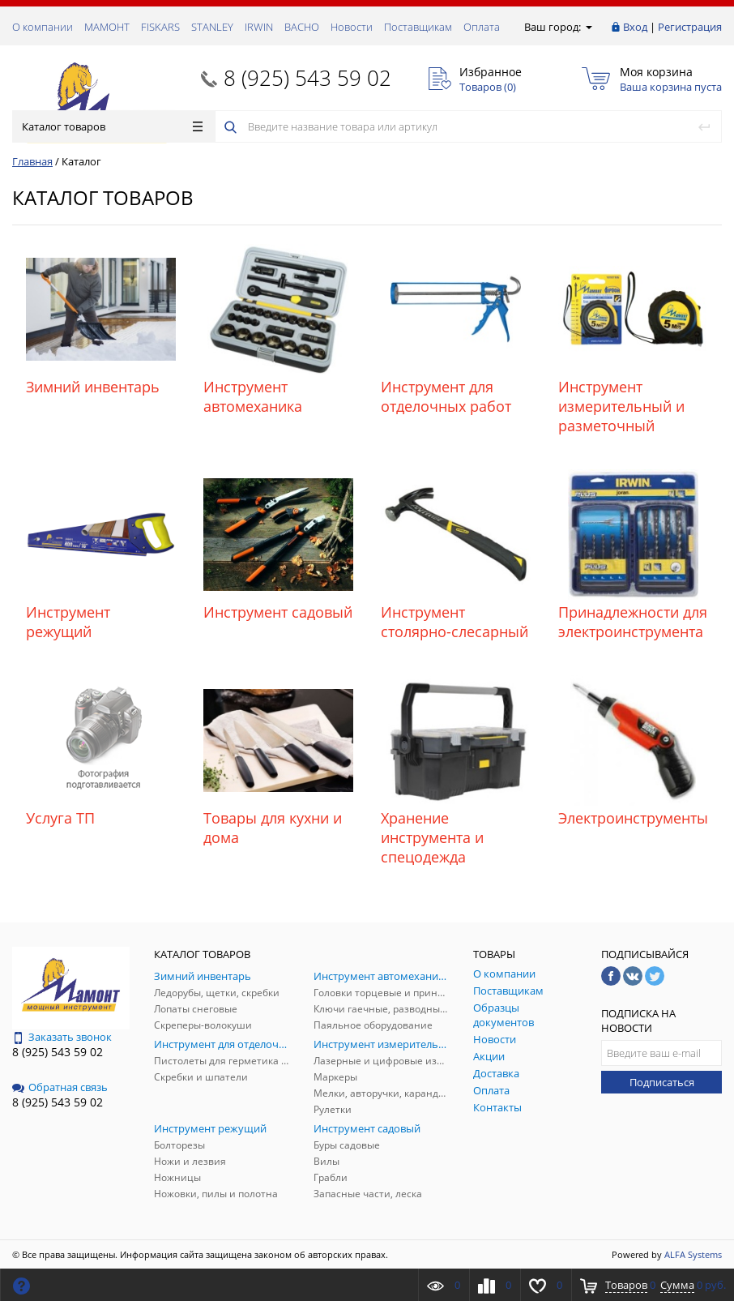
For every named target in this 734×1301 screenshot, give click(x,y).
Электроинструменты (633, 818)
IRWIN (259, 26)
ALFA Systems (693, 1254)
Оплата (481, 26)
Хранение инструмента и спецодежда (432, 837)
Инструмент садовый (277, 612)
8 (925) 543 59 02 (307, 77)
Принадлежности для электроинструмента (632, 621)
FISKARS (160, 26)
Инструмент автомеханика (252, 396)
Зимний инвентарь (93, 386)
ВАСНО (301, 26)
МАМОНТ (107, 26)
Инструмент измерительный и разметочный (621, 406)
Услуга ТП (60, 818)
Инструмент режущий (68, 621)
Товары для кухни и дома (272, 827)
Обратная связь (60, 1087)
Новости (352, 26)
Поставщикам (418, 26)
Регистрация (690, 26)
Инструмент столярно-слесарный (454, 621)
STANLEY (212, 26)
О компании (42, 26)
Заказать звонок (62, 1036)
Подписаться (661, 1082)
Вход (635, 26)
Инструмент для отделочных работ (446, 396)
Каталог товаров (112, 126)
